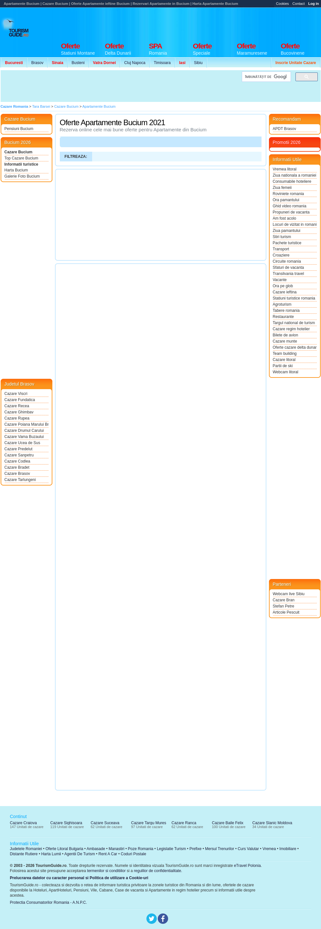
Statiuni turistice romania (294, 298)
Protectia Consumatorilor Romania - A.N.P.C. (48, 902)
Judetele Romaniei (26, 849)
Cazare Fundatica (20, 400)
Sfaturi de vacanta (288, 267)
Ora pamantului (286, 200)
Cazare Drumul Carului (24, 430)
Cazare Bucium (19, 152)
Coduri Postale (133, 854)
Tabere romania (286, 310)
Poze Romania (141, 849)
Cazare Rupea (17, 418)
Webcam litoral (285, 372)
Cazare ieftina (285, 292)
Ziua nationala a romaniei (294, 175)
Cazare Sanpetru (19, 455)
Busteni (78, 62)
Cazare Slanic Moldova (272, 823)
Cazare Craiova (23, 823)
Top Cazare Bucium (21, 158)
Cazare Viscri (16, 393)
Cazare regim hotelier (291, 329)
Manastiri (116, 849)
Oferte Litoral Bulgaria (64, 849)
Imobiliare (287, 849)
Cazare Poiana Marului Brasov (26, 424)
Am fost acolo (284, 218)
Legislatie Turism (171, 849)
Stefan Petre (283, 606)
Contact (299, 3)
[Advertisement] (203, 23)
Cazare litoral (284, 359)
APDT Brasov (284, 128)
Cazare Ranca (184, 823)
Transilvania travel (288, 273)
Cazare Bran (283, 600)
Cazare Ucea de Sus (22, 443)
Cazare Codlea (17, 461)
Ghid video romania (289, 206)
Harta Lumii (51, 854)
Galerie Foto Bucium (22, 176)
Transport (281, 249)
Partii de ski (283, 366)
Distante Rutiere (24, 854)
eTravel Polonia (247, 865)
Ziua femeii (282, 187)
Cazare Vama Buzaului (24, 436)
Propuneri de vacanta (291, 212)
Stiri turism (282, 237)
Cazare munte (285, 341)
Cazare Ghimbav (19, 412)
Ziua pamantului (286, 230)
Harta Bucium (16, 170)
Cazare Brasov (17, 473)
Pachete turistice (287, 243)
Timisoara (162, 62)
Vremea (269, 849)
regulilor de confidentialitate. (158, 871)
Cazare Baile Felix (227, 823)
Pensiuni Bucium (19, 128)
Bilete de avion (285, 335)
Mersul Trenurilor (219, 849)
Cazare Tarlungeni (20, 479)
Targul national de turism (294, 323)
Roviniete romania (288, 193)
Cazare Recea (17, 406)
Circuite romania (287, 261)
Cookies (282, 3)
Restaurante (283, 316)
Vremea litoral (285, 169)
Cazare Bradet (17, 467)
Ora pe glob (283, 286)
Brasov (37, 62)
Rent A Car (108, 854)
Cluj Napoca (134, 62)
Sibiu (198, 62)
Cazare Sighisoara (66, 823)
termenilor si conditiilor (106, 871)
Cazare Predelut (19, 449)
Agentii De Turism (79, 854)
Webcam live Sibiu (289, 594)
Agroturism (282, 304)
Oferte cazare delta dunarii (295, 347)
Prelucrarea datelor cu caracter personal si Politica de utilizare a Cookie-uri (79, 878)
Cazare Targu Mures (148, 823)
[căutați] (265, 76)
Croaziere (281, 255)
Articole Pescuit (286, 612)
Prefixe (195, 849)
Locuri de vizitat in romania (295, 224)
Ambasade (96, 849)
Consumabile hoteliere (292, 181)
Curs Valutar (248, 849)
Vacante (280, 280)
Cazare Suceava (105, 823)
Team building (285, 353)
